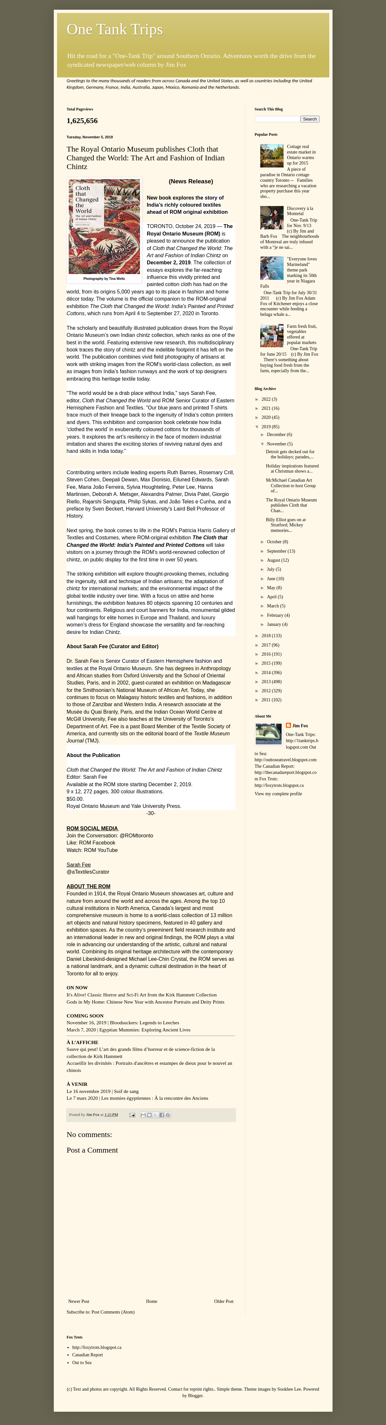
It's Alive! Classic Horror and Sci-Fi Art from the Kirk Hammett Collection (142, 994)
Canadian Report (87, 1354)
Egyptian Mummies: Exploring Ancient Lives (144, 1029)
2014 (267, 672)
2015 (267, 663)
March (273, 605)
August (274, 560)
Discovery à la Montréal (300, 211)
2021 (267, 408)
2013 (267, 681)
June (271, 578)
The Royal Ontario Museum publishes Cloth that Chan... (291, 505)
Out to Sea (81, 1362)
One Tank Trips (115, 29)
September (277, 551)
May (271, 587)
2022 (267, 399)
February (276, 615)
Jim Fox (300, 725)
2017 (267, 645)
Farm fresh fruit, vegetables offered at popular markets (302, 334)
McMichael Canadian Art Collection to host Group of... (291, 486)
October (275, 541)
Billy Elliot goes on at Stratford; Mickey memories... (286, 525)
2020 (267, 417)
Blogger (195, 1395)
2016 (267, 654)
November (277, 444)
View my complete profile (278, 793)
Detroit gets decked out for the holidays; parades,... (290, 454)
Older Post (224, 1301)
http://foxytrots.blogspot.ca (97, 1347)
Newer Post (78, 1301)
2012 (267, 690)
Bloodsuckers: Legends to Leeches (144, 1022)
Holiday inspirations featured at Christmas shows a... (292, 469)
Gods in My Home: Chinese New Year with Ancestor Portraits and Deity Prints (146, 1002)
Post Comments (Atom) (113, 1312)
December (277, 434)
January (274, 624)
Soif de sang (126, 1091)
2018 (267, 635)
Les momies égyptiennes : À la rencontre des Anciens (154, 1098)
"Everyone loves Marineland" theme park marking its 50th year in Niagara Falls (288, 273)
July (271, 569)
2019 (267, 426)
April (272, 596)
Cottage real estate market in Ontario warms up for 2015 (301, 154)
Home (151, 1301)
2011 (267, 699)
